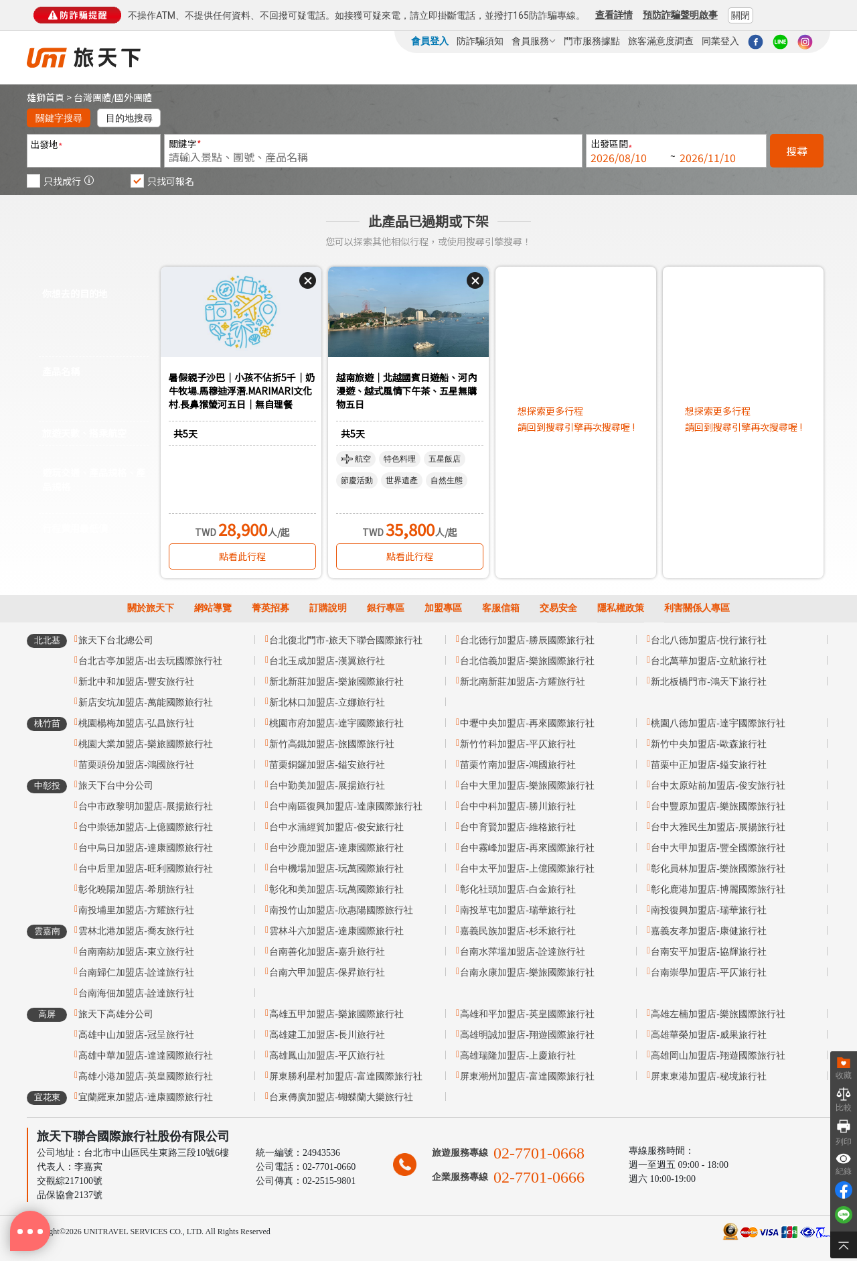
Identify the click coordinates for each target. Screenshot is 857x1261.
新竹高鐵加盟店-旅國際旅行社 (331, 744)
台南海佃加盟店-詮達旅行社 (136, 993)
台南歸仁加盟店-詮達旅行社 (136, 973)
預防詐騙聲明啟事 (680, 14)
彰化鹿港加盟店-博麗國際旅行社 (718, 889)
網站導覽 (213, 608)
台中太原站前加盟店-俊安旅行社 (718, 786)
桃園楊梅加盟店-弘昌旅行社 (136, 723)
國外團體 (133, 97)
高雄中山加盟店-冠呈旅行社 (136, 1035)
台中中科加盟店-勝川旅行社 (518, 806)
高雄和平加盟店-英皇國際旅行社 (527, 1014)
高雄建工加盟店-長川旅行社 (327, 1035)
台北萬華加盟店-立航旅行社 (709, 661)
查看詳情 (614, 14)
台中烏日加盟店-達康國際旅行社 (145, 848)
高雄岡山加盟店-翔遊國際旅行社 (718, 1056)
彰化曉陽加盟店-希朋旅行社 (136, 889)
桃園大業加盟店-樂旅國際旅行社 (145, 744)
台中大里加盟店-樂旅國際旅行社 (527, 786)
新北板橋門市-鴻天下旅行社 (709, 682)
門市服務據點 (592, 41)
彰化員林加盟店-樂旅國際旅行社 (718, 869)
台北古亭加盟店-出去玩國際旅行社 (150, 661)
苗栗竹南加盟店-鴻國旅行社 (518, 765)
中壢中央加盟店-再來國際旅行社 (527, 723)
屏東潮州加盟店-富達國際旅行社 (527, 1076)
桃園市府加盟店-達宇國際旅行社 (336, 723)
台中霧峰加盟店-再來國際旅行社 (527, 848)
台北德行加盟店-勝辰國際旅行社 (527, 640)
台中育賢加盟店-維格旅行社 (518, 827)
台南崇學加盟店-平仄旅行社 (709, 973)
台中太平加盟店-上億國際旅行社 (527, 869)
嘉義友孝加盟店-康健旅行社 (709, 931)
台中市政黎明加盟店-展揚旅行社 (145, 806)
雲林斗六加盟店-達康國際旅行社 (336, 931)
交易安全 (558, 608)
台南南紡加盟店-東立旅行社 (136, 952)
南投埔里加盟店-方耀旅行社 (136, 910)
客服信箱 (501, 608)
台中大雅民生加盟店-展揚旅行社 (718, 827)
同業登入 (720, 41)
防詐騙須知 (480, 41)
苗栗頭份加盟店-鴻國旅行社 (136, 765)
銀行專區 (385, 608)
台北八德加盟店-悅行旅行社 (709, 640)
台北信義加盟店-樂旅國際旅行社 (527, 661)
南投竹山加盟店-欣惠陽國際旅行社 (341, 910)
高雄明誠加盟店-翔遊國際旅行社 (527, 1035)
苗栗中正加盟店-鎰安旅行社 (709, 765)
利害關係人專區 (697, 608)
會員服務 (534, 41)
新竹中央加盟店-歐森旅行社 (709, 744)
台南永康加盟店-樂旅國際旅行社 (527, 973)
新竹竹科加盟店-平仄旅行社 (518, 744)
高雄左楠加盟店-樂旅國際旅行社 (718, 1014)
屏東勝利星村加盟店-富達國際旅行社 (345, 1076)
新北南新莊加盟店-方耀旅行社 (522, 682)
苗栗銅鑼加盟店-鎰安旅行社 (327, 765)
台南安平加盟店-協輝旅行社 (709, 952)
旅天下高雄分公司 (115, 1014)
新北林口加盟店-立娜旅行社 (327, 703)
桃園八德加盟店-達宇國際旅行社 (718, 723)
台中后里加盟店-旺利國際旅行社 (145, 869)
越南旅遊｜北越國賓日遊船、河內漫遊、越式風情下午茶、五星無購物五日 (406, 391)
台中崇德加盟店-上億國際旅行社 (145, 827)
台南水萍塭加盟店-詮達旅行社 (522, 952)
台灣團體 (92, 97)
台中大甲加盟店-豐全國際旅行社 (718, 848)
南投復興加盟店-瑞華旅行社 (709, 910)
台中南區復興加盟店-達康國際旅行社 (345, 806)
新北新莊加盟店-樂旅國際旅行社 (336, 682)
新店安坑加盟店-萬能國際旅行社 (145, 703)
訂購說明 (328, 608)
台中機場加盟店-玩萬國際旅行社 (336, 869)
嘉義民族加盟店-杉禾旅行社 (518, 931)
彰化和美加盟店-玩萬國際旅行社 (336, 889)
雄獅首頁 (45, 97)
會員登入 (430, 41)
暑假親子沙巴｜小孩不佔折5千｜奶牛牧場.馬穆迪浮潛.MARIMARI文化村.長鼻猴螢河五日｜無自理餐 (242, 391)
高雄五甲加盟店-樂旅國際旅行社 (336, 1014)
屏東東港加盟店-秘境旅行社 (709, 1076)
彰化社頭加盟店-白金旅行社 (518, 889)
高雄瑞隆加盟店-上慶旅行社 (518, 1056)
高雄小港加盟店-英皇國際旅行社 (145, 1076)
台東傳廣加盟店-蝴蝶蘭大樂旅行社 (341, 1097)
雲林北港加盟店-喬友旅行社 (136, 931)
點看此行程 (242, 556)
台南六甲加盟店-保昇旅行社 (327, 973)
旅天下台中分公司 (115, 786)
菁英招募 (270, 608)
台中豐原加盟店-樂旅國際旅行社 (718, 806)
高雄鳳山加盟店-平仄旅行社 (327, 1056)
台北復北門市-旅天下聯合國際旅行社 (345, 640)
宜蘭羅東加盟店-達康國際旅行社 (145, 1097)
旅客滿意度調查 (661, 41)
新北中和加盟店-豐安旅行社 (136, 682)
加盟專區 (443, 608)
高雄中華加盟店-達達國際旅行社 (145, 1056)
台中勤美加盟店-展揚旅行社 (327, 786)
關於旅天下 (150, 608)
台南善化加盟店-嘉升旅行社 (327, 952)
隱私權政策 (620, 608)
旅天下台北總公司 (115, 640)
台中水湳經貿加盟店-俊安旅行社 (336, 827)
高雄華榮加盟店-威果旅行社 (709, 1035)
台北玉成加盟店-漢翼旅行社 (327, 661)
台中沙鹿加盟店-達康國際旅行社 (336, 848)
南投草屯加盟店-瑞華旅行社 (518, 910)
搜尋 (796, 151)
